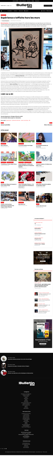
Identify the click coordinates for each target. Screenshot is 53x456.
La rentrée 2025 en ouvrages (25, 145)
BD (29, 120)
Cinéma (26, 397)
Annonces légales (47, 5)
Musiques (26, 400)
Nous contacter (26, 447)
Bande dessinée (10, 162)
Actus (2, 202)
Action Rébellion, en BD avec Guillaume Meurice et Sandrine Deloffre (26, 165)
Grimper (26, 423)
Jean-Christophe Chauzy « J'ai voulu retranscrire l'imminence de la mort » (26, 185)
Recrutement (26, 408)
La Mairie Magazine (26, 419)
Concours (26, 407)
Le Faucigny (26, 420)
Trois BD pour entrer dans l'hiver (9, 164)
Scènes (26, 399)
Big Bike (26, 422)
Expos (2, 182)
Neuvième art (21, 204)
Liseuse (43, 10)
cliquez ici (28, 433)
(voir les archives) (42, 345)
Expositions (26, 398)
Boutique (49, 10)
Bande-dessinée (28, 162)
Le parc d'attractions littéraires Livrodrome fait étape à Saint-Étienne (7, 205)
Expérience (8, 120)
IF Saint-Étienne (26, 421)
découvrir (43, 261)
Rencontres (3, 143)
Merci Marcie (4, 145)
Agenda (26, 10)
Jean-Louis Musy (24, 120)
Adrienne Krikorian (16, 120)
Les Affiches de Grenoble (26, 413)
